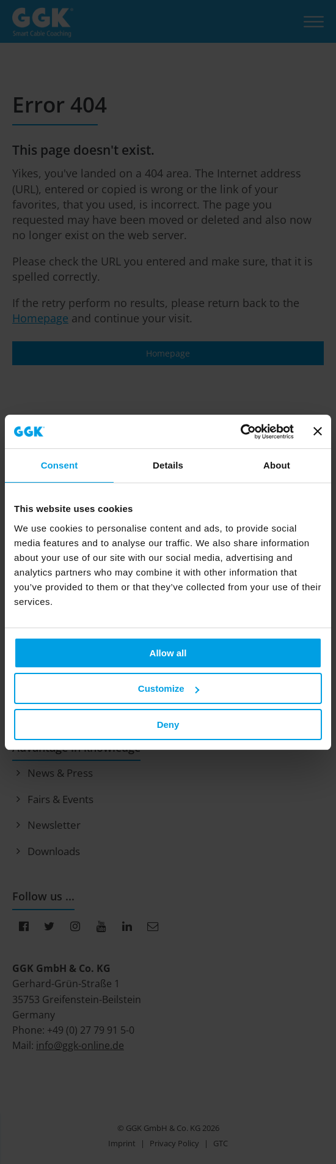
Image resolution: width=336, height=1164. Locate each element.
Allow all (168, 653)
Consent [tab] (59, 465)
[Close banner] (317, 431)
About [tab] (276, 465)
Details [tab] (168, 465)
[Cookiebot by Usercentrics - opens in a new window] (240, 432)
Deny (168, 724)
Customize (168, 688)
